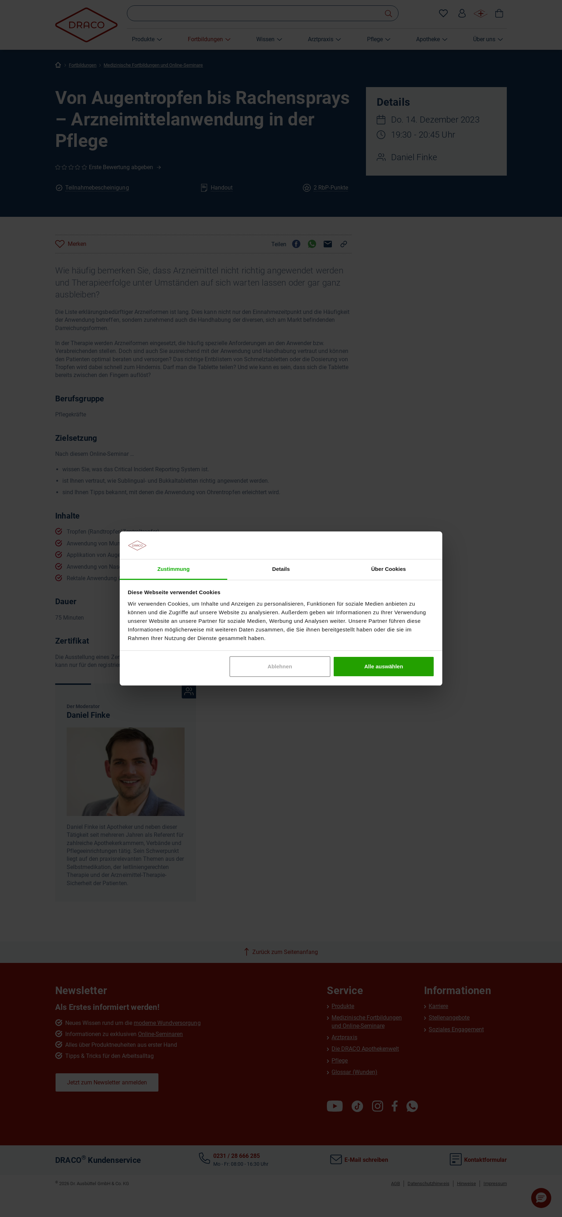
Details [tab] (281, 569)
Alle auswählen (383, 666)
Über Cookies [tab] (388, 569)
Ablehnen (280, 666)
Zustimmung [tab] (173, 569)
